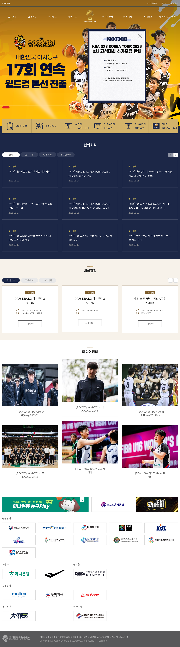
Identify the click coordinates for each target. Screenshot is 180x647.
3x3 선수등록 (151, 3)
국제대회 (29, 280)
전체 (11, 154)
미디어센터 (107, 16)
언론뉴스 (47, 154)
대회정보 (72, 16)
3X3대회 (47, 280)
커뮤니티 (127, 16)
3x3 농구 (32, 16)
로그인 (163, 3)
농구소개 (12, 16)
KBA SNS (7, 3)
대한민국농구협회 (167, 16)
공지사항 (29, 154)
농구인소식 (65, 154)
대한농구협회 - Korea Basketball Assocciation (16, 639)
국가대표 (52, 16)
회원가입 (174, 3)
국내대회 (11, 280)
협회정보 (147, 16)
